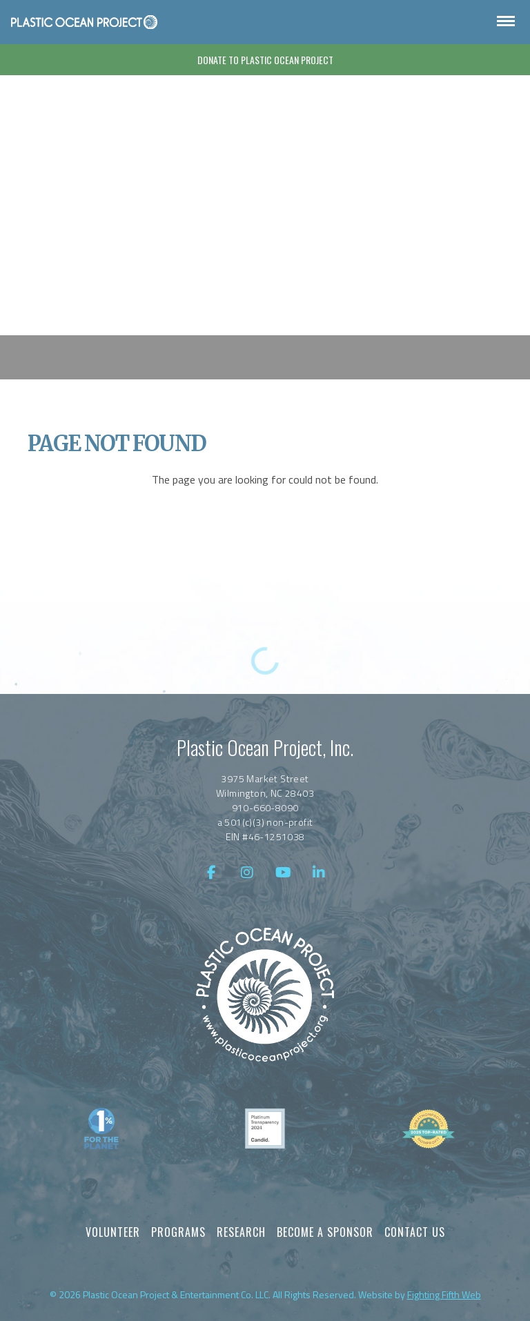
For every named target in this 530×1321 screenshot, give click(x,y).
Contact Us (414, 1232)
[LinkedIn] (319, 873)
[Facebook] (211, 873)
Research (241, 1232)
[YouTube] (283, 873)
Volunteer (113, 1232)
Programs (178, 1232)
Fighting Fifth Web (444, 1294)
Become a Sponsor (325, 1232)
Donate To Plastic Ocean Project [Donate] (265, 59)
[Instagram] (247, 873)
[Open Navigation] (506, 22)
